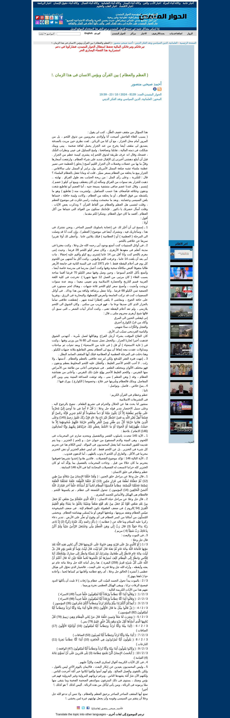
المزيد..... (189, 441)
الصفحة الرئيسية (187, 42)
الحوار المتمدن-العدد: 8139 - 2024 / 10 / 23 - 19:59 (130, 94)
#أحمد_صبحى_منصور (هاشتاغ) (107, 708)
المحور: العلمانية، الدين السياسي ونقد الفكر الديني (131, 99)
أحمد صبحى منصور (123, 42)
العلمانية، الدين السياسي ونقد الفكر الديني (155, 42)
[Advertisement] (181, 93)
